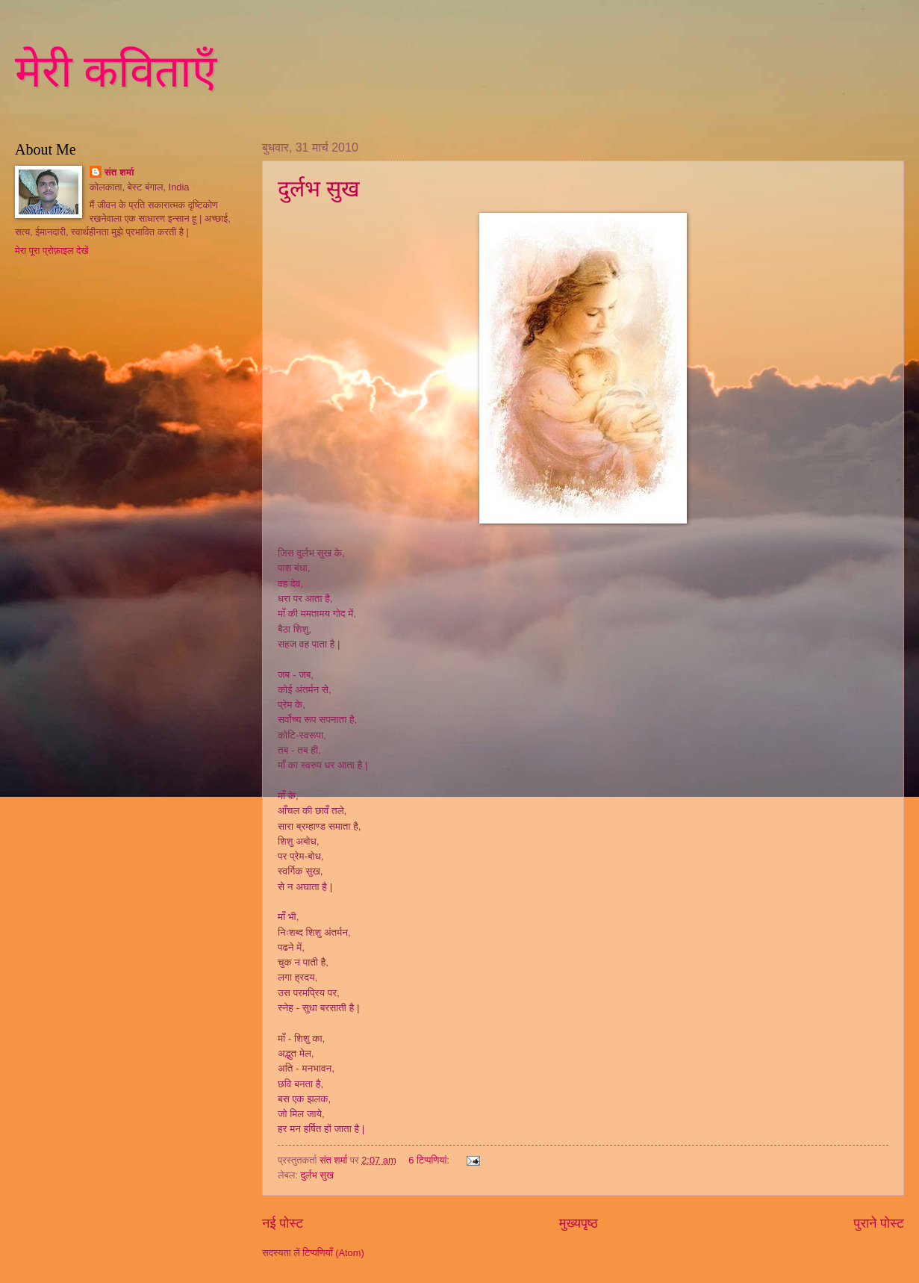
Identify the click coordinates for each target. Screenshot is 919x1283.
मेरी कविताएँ (115, 71)
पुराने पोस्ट (879, 1223)
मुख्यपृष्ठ (578, 1223)
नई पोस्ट (282, 1223)
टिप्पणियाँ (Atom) (333, 1252)
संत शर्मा (119, 172)
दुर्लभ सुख (319, 188)
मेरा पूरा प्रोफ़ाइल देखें (52, 250)
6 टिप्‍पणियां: (430, 1160)
